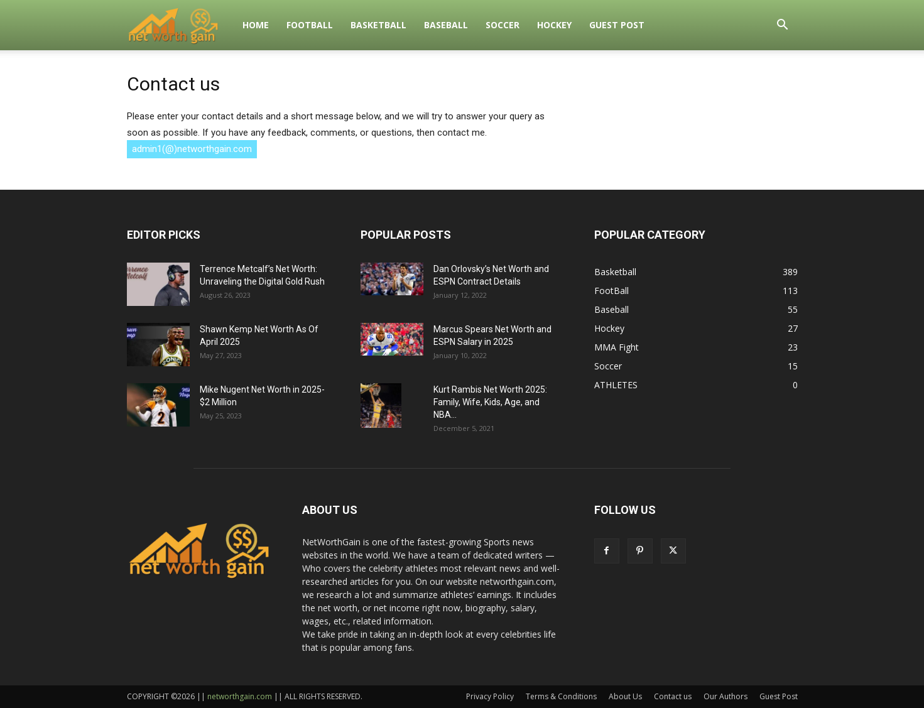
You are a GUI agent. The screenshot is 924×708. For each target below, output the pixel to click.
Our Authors (725, 696)
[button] (783, 26)
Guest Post (616, 25)
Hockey (554, 25)
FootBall (309, 25)
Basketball (378, 25)
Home (255, 25)
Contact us (673, 696)
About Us (625, 696)
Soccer (502, 25)
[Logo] (180, 25)
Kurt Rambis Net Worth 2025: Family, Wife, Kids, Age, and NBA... (490, 402)
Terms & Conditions (561, 696)
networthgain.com (239, 696)
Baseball (446, 25)
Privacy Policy (490, 696)
